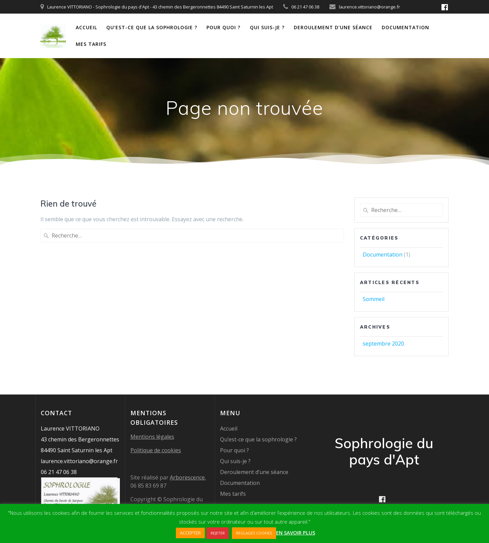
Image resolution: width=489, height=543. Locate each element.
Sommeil (373, 299)
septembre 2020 (383, 343)
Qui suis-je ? (267, 27)
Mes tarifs (91, 44)
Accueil (86, 27)
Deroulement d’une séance (333, 27)
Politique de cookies (155, 450)
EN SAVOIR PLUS (295, 532)
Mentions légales (152, 436)
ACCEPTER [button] (190, 533)
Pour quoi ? (223, 27)
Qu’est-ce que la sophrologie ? (151, 27)
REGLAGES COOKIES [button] (254, 533)
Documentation (405, 27)
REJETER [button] (218, 533)
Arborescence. (188, 477)
